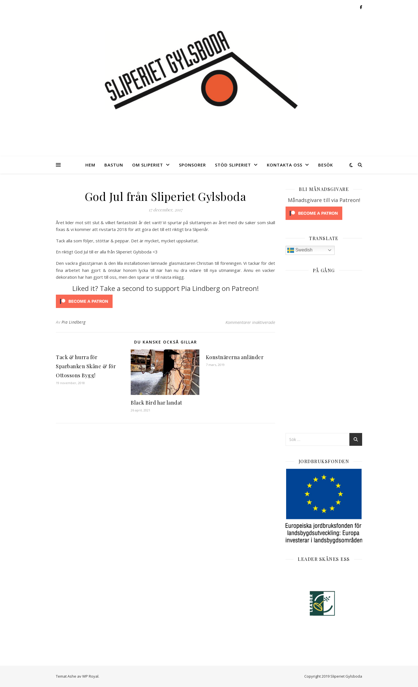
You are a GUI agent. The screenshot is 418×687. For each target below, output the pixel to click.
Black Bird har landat (156, 402)
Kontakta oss (284, 165)
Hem (90, 165)
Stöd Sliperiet (233, 165)
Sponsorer (192, 165)
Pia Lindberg (74, 322)
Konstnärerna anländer (235, 357)
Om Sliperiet (147, 165)
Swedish (300, 250)
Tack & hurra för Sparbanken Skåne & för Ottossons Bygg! (86, 366)
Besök (325, 165)
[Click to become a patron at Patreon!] (165, 301)
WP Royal (90, 676)
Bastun (113, 165)
